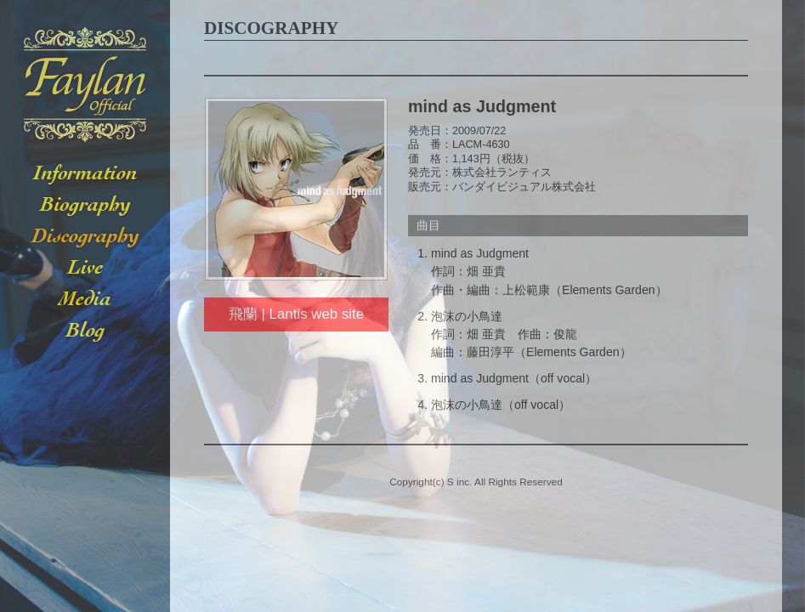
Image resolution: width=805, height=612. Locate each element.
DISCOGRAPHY (85, 236)
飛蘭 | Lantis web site (296, 314)
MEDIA (85, 299)
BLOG (85, 331)
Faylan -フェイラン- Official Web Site (85, 85)
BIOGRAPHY (85, 205)
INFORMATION (85, 174)
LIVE (85, 268)
